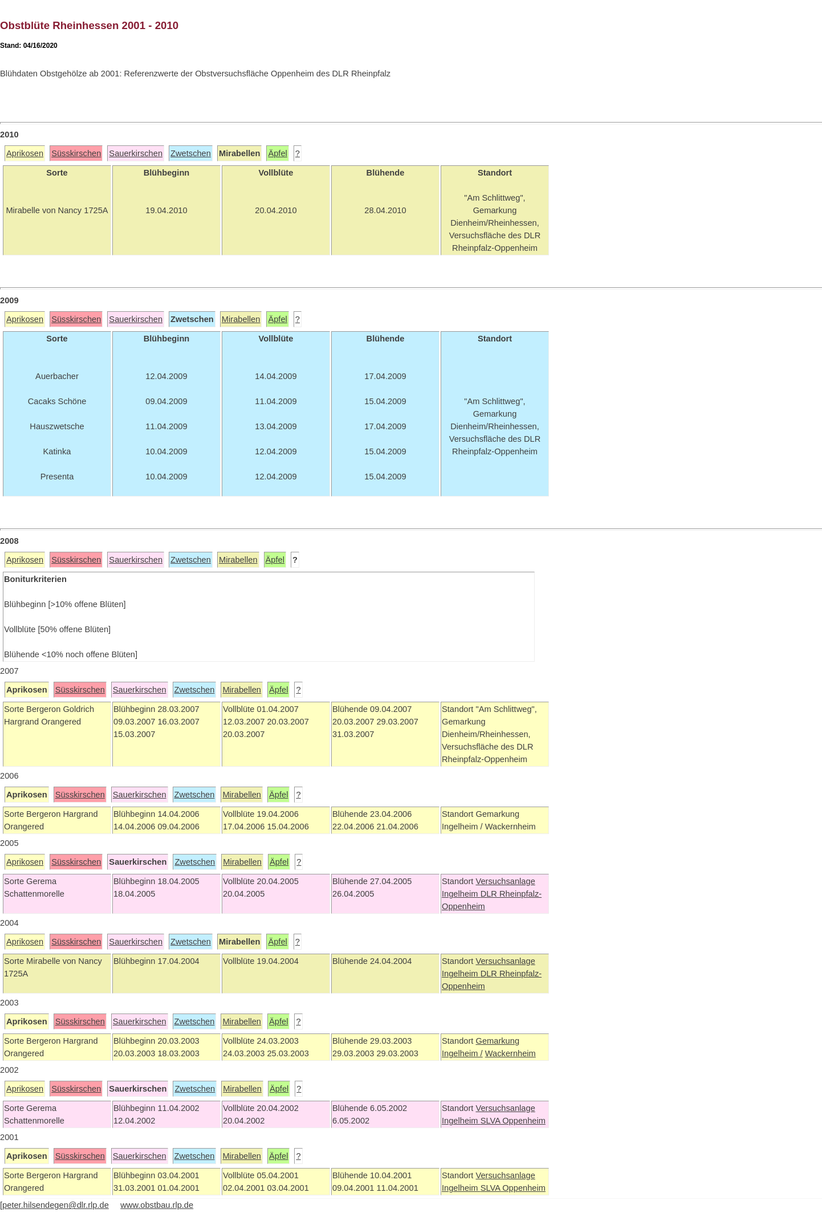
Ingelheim (461, 893)
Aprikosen (24, 153)
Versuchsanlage (505, 881)
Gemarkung (497, 1040)
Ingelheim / (462, 1053)
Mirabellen (241, 319)
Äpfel (277, 153)
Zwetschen (190, 153)
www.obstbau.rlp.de (156, 1205)
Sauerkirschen (135, 153)
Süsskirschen (76, 153)
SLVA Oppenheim (513, 1120)
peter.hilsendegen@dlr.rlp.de (55, 1205)
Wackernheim (510, 1053)
